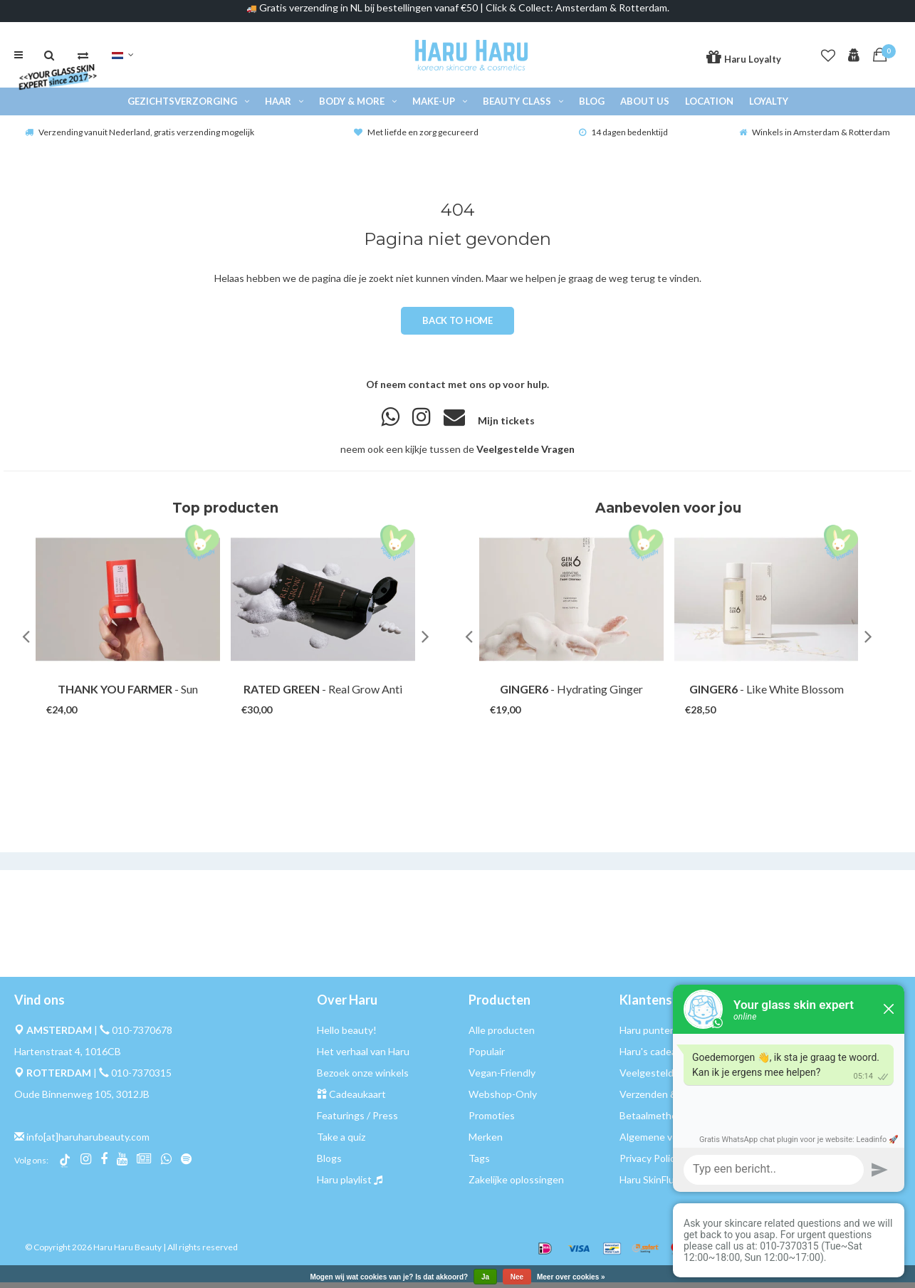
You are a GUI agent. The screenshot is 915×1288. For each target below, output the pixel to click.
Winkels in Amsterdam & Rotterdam (814, 137)
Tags (479, 1164)
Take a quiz (341, 1142)
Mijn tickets (506, 426)
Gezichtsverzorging (188, 106)
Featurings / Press (357, 1121)
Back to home (457, 326)
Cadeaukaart (357, 1100)
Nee (517, 1277)
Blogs (329, 1164)
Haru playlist (344, 1185)
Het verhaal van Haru (363, 1057)
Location (709, 106)
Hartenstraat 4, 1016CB (67, 1057)
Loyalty (768, 106)
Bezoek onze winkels (363, 1078)
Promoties (492, 1121)
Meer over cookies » (571, 1277)
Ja (485, 1277)
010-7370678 (142, 1036)
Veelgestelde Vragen (525, 455)
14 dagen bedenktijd (623, 137)
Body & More (358, 106)
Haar (284, 106)
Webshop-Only (503, 1100)
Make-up (439, 106)
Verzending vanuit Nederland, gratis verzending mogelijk (139, 137)
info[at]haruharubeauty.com (88, 1142)
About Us (644, 106)
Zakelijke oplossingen (516, 1185)
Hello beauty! (347, 1036)
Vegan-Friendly (502, 1078)
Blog (592, 106)
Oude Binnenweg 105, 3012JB (82, 1100)
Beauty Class (523, 106)
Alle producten (502, 1036)
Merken (486, 1142)
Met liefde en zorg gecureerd (416, 137)
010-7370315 (141, 1078)
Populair (487, 1057)
